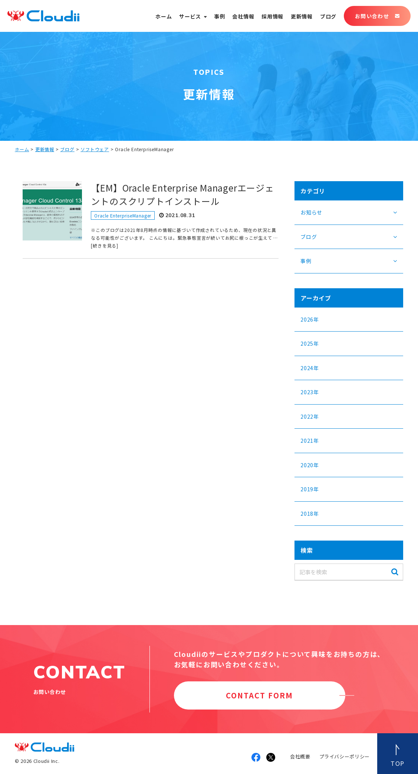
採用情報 (272, 16)
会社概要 (300, 756)
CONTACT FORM (259, 695)
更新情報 (302, 16)
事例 (219, 16)
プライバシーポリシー (344, 756)
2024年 (309, 368)
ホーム (163, 16)
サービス (190, 16)
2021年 (309, 440)
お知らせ (311, 212)
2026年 (309, 319)
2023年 (309, 392)
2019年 (309, 489)
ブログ (328, 16)
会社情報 (243, 16)
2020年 (309, 465)
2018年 (309, 513)
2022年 (309, 416)
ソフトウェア (94, 149)
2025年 (309, 343)
